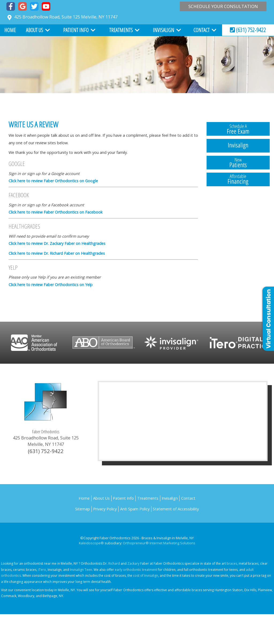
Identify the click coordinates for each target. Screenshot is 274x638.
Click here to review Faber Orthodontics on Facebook (55, 212)
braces (232, 563)
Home (10, 30)
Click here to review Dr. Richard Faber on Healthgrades (57, 253)
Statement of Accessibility (176, 508)
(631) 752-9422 (248, 30)
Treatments (121, 30)
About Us (34, 30)
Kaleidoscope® (91, 543)
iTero (42, 569)
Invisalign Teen (81, 569)
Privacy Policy (105, 508)
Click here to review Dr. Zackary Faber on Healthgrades (57, 243)
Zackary (133, 563)
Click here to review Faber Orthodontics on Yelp (51, 284)
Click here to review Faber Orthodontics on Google (53, 180)
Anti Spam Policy (135, 508)
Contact (201, 30)
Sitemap (82, 508)
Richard (114, 563)
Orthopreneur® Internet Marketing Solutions (159, 543)
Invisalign (163, 30)
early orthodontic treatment (136, 569)
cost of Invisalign (145, 575)
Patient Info (76, 30)
